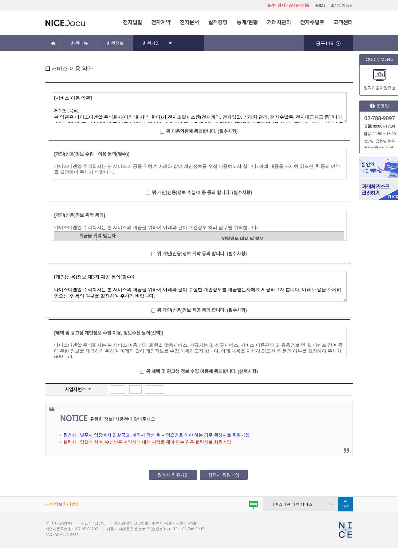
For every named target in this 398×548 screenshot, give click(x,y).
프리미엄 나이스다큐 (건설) (288, 5)
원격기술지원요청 (380, 87)
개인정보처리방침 (62, 504)
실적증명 (217, 22)
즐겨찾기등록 (342, 5)
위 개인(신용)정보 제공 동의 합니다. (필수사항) (202, 310)
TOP (345, 506)
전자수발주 (312, 22)
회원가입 (157, 43)
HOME (319, 5)
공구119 (328, 43)
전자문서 (189, 22)
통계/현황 (247, 22)
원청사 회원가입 (173, 475)
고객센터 (343, 22)
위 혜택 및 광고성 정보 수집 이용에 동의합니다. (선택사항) (202, 371)
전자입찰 (132, 22)
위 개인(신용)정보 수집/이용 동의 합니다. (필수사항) (202, 192)
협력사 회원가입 (223, 475)
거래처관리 (279, 22)
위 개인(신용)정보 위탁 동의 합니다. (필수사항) (202, 253)
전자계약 (161, 22)
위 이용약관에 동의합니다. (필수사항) (202, 131)
